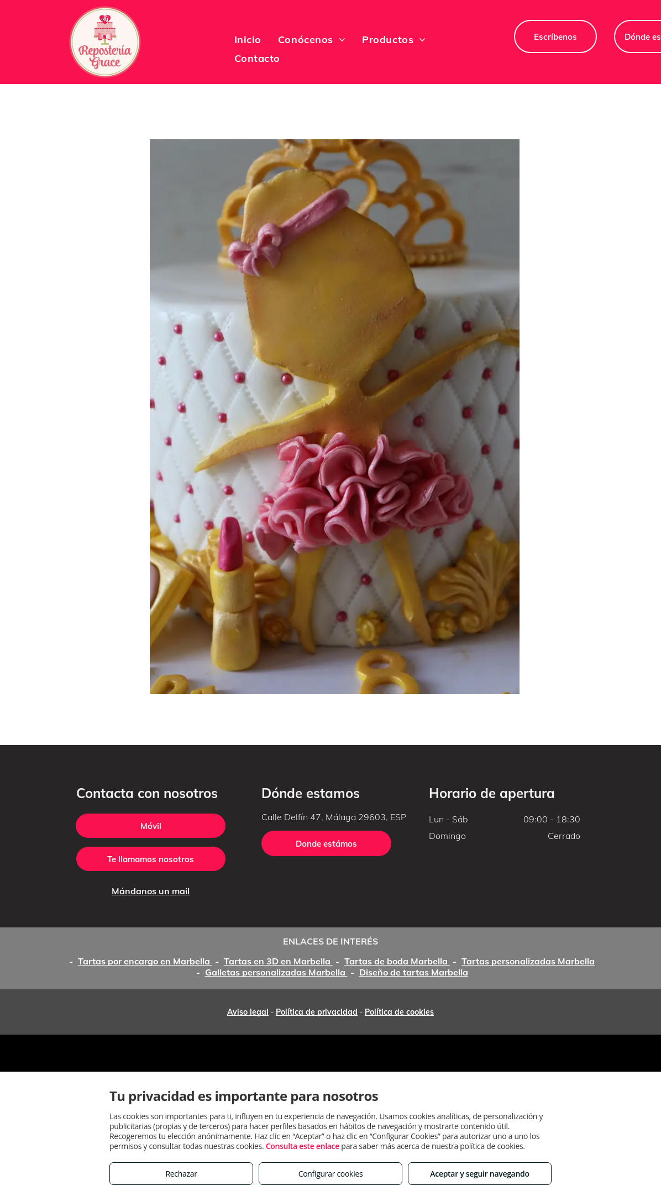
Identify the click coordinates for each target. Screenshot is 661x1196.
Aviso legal (248, 1012)
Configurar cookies (330, 1173)
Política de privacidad (317, 1012)
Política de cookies (399, 1012)
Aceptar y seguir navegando (479, 1173)
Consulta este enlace (302, 1146)
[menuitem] (248, 39)
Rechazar (181, 1173)
